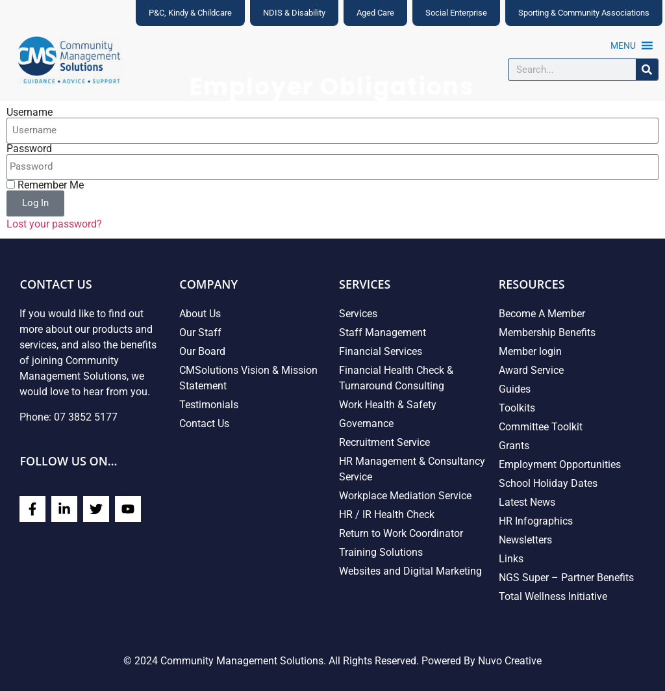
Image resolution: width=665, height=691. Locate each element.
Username (29, 112)
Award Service (531, 370)
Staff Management (382, 332)
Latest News (527, 502)
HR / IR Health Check (386, 514)
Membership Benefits (547, 332)
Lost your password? (54, 224)
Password (29, 149)
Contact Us (204, 423)
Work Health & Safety (387, 404)
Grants (514, 445)
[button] (623, 46)
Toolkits (517, 408)
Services (358, 313)
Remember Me (45, 185)
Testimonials (208, 404)
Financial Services (380, 351)
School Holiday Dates (548, 483)
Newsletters (525, 540)
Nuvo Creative (510, 661)
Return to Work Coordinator (401, 533)
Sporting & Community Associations (583, 13)
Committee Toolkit (541, 427)
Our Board (202, 351)
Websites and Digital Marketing (410, 571)
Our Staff (200, 332)
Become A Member (542, 313)
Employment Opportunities (560, 464)
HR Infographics (536, 521)
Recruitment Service (384, 442)
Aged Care (375, 13)
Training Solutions (381, 552)
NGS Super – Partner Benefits (566, 577)
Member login (530, 351)
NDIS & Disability (294, 13)
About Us (200, 313)
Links (511, 559)
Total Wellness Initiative (553, 596)
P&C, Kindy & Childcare (190, 13)
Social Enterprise (456, 13)
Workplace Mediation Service (405, 495)
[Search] (647, 69)
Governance (366, 423)
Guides (515, 389)
